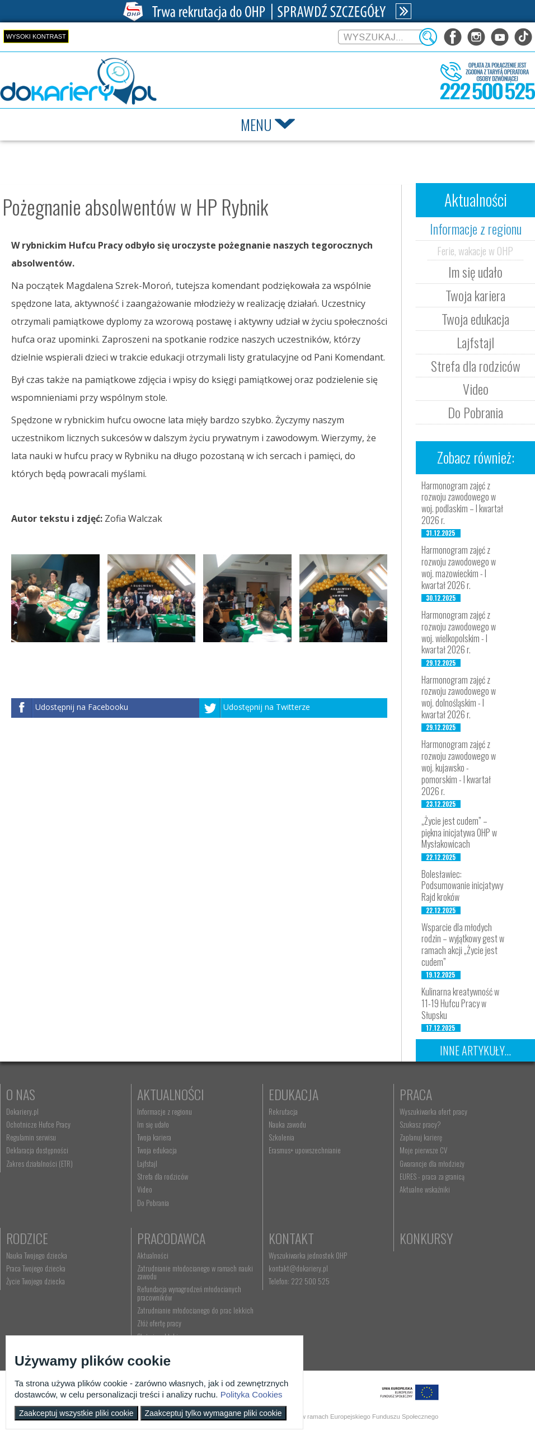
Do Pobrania (475, 412)
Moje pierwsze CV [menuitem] (423, 1150)
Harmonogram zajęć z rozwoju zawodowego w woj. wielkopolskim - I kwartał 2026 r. (458, 632)
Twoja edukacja (475, 318)
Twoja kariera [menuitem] (154, 1137)
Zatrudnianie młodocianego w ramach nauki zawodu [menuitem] (195, 1272)
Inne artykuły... (475, 1050)
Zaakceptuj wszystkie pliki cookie (76, 1413)
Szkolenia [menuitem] (281, 1137)
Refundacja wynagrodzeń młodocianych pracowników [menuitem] (189, 1292)
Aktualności (170, 1094)
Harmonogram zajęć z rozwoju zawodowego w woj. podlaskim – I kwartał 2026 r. (462, 503)
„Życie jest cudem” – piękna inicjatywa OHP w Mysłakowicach (459, 832)
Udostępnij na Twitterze (266, 707)
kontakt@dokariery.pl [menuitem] (298, 1268)
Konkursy (426, 1238)
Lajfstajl (475, 342)
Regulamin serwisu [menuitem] (31, 1137)
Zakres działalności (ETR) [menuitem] (39, 1163)
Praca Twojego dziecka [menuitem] (35, 1268)
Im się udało (475, 271)
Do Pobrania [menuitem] (153, 1202)
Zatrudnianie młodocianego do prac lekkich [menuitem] (195, 1310)
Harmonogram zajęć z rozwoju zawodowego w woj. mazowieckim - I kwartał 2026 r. (458, 567)
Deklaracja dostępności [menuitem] (37, 1150)
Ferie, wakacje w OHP (475, 250)
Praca (416, 1094)
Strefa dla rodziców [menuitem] (162, 1176)
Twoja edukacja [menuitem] (157, 1150)
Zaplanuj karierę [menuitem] (421, 1137)
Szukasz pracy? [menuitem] (420, 1124)
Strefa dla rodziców (475, 366)
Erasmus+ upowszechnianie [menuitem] (305, 1150)
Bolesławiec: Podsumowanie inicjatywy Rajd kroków (462, 885)
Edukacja (293, 1094)
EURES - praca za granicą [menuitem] (432, 1176)
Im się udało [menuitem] (153, 1124)
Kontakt (291, 1238)
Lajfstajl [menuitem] (147, 1163)
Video (476, 388)
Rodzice (27, 1238)
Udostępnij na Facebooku (81, 707)
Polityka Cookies (251, 1394)
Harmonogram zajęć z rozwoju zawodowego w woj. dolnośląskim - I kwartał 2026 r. (458, 697)
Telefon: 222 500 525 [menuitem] (299, 1281)
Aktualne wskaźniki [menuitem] (425, 1189)
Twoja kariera (475, 295)
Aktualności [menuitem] (152, 1255)
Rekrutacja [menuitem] (283, 1111)
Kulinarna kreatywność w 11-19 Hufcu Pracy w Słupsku (460, 1003)
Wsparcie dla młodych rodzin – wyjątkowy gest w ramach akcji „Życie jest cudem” (462, 944)
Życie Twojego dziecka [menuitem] (35, 1281)
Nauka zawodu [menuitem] (287, 1124)
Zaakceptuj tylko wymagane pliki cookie (213, 1413)
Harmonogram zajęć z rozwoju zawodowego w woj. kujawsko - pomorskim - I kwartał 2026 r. (458, 767)
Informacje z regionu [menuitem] (164, 1111)
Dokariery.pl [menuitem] (22, 1111)
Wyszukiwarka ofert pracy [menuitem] (433, 1111)
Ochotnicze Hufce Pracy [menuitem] (38, 1124)
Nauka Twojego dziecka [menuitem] (36, 1255)
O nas (20, 1094)
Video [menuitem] (144, 1189)
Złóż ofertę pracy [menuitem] (159, 1323)
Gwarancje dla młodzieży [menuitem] (432, 1163)
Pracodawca (171, 1238)
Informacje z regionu (476, 228)
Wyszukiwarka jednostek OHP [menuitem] (308, 1255)
